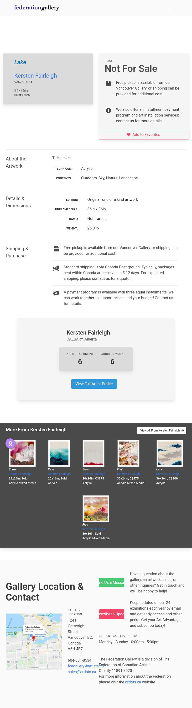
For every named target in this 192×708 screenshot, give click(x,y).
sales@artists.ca (82, 672)
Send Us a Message (111, 582)
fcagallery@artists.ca (86, 666)
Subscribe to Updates (111, 614)
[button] (168, 8)
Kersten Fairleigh (35, 75)
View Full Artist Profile (94, 384)
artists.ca (133, 682)
